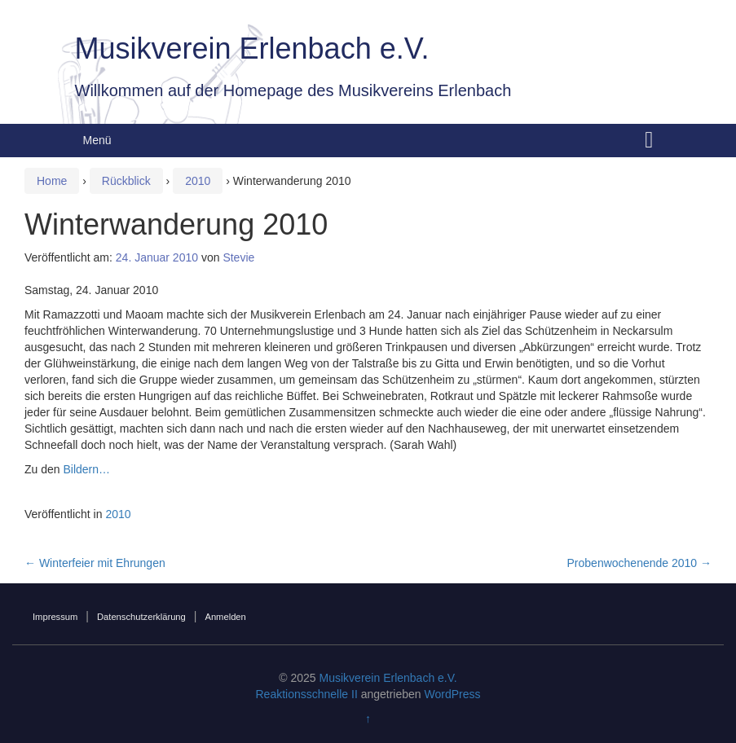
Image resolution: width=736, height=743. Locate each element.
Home (52, 180)
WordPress (453, 694)
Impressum (55, 617)
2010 (197, 180)
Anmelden (225, 617)
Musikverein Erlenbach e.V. (252, 48)
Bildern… (86, 469)
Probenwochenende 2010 (639, 562)
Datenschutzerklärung (141, 617)
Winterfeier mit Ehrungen (94, 562)
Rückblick (126, 180)
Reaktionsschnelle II (306, 694)
